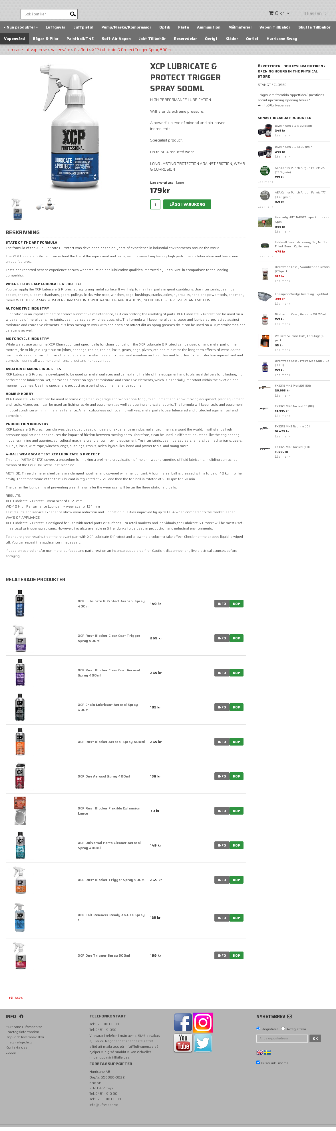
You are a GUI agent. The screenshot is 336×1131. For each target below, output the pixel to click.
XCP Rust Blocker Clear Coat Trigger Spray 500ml (109, 642)
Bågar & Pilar (46, 42)
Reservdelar (185, 42)
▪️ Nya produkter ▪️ (21, 31)
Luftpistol (83, 31)
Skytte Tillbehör (314, 31)
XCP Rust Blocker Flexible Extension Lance (109, 814)
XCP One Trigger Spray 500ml (104, 959)
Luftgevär (55, 31)
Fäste (183, 31)
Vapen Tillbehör (274, 31)
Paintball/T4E (80, 42)
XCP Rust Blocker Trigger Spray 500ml (112, 883)
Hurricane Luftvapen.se (26, 53)
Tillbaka (16, 1001)
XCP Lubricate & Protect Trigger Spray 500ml (132, 53)
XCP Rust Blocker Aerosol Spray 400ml (111, 745)
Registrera (270, 1032)
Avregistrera (296, 1032)
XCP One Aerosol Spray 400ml (104, 780)
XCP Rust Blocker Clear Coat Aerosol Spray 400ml (109, 676)
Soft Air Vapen (116, 42)
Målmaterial (240, 31)
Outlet (252, 42)
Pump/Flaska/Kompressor (126, 31)
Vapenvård (14, 42)
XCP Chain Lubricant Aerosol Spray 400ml (108, 711)
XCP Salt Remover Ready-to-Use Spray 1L (111, 921)
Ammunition (208, 31)
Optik (164, 31)
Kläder (232, 42)
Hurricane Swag (282, 42)
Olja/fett (81, 53)
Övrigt (211, 42)
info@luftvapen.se (139, 1050)
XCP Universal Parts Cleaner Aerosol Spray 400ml (109, 849)
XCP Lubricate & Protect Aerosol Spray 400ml (111, 607)
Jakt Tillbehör (152, 42)
